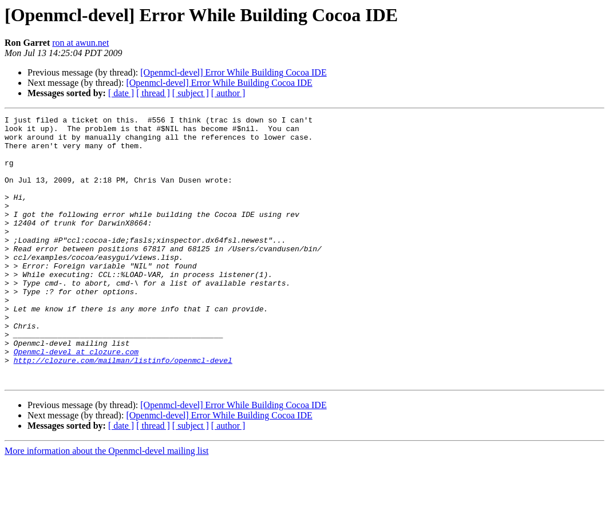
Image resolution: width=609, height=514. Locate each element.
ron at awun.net (80, 43)
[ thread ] (153, 93)
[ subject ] (190, 93)
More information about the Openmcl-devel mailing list (106, 504)
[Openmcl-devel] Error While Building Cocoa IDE (233, 72)
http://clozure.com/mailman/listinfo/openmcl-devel (123, 410)
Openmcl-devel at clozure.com (76, 399)
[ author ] (228, 93)
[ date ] (121, 93)
